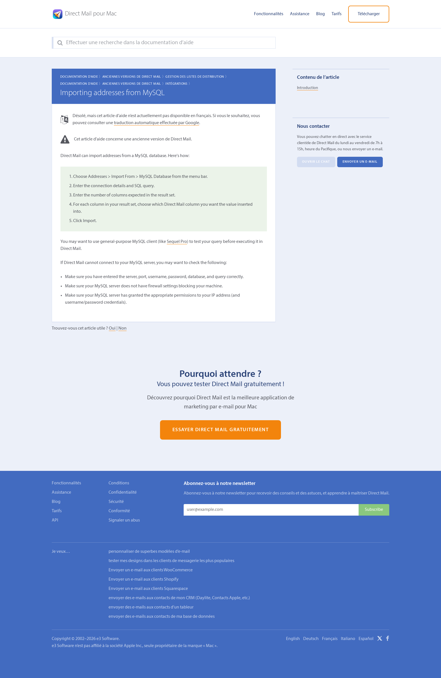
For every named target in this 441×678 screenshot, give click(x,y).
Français (330, 631)
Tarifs (336, 14)
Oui (112, 328)
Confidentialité (123, 492)
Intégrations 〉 (178, 84)
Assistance (299, 14)
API (55, 520)
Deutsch (311, 631)
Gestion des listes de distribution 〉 (196, 77)
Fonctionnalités (268, 14)
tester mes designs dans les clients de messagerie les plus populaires (171, 553)
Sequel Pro (177, 242)
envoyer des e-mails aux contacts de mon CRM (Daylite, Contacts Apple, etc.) (179, 590)
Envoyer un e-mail (360, 162)
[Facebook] (387, 632)
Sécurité (116, 502)
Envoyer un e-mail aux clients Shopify (144, 572)
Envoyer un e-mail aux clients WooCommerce (151, 562)
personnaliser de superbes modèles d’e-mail (149, 544)
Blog (320, 14)
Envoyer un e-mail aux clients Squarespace (148, 581)
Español (366, 631)
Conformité (119, 511)
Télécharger (369, 14)
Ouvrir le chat (316, 162)
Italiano (348, 631)
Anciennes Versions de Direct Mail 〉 (134, 77)
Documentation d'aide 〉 (81, 77)
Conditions (119, 483)
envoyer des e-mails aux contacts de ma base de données (162, 609)
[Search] (60, 43)
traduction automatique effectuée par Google (156, 123)
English (293, 631)
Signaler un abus (124, 520)
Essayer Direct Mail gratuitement (220, 430)
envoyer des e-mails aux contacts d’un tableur (151, 600)
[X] (379, 632)
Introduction (307, 88)
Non (122, 328)
